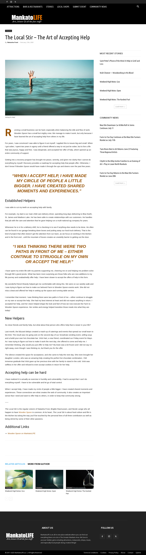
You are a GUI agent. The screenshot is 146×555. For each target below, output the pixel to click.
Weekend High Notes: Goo (15, 491)
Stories (50, 6)
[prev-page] (6, 498)
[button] (138, 7)
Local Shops (63, 6)
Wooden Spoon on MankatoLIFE (21, 433)
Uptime (138, 553)
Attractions (13, 6)
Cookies (103, 553)
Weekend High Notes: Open (46, 491)
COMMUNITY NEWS (109, 117)
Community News (98, 6)
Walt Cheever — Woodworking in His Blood (116, 73)
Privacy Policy (113, 553)
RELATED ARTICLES (15, 464)
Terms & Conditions (91, 553)
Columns (8, 31)
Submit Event (79, 6)
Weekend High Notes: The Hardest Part (115, 99)
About (123, 553)
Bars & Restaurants (33, 6)
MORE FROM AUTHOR (39, 464)
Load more (120, 107)
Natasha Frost (12, 42)
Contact (130, 553)
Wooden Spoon (25, 412)
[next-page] (10, 498)
